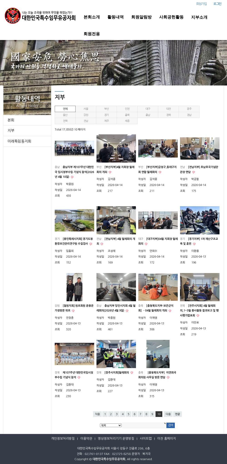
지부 (10, 130)
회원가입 (201, 3)
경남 (189, 115)
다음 (168, 414)
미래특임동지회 (19, 141)
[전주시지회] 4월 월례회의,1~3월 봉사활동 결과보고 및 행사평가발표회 (199, 310)
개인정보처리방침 (63, 438)
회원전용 (92, 34)
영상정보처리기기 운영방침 (116, 438)
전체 (65, 109)
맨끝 (177, 414)
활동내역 (115, 17)
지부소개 (199, 17)
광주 (189, 109)
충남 (148, 115)
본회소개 (92, 17)
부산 (106, 109)
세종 (127, 121)
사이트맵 (146, 438)
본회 (10, 120)
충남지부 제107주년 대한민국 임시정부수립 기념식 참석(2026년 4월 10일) (74, 172)
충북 (127, 115)
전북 (65, 121)
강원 (86, 115)
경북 (168, 115)
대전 (168, 109)
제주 (106, 121)
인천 (127, 109)
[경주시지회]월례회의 (117, 372)
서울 (86, 109)
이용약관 (86, 438)
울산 (65, 115)
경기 (106, 115)
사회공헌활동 (171, 17)
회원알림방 (141, 17)
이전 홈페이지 (166, 438)
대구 (148, 109)
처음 (97, 414)
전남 (86, 121)
